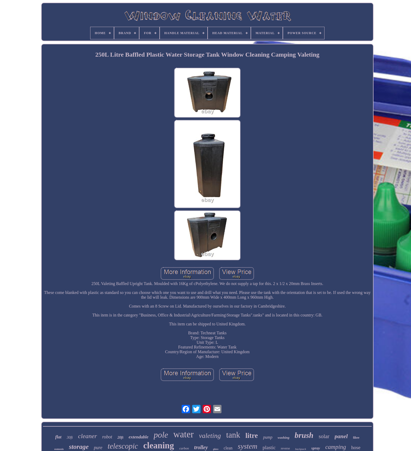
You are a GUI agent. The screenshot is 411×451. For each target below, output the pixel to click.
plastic (269, 447)
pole (161, 434)
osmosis (59, 448)
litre (251, 435)
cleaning (158, 445)
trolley (201, 447)
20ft (120, 437)
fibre (356, 437)
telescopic (122, 446)
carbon (184, 448)
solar (324, 436)
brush (304, 435)
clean (228, 448)
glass (216, 449)
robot (107, 436)
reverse (285, 448)
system (247, 446)
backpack (300, 448)
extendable (139, 436)
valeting (210, 435)
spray (315, 448)
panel (341, 436)
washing (283, 437)
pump (268, 437)
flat (58, 436)
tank (233, 434)
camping (335, 447)
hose (355, 447)
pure (98, 447)
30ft (70, 437)
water (183, 434)
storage (79, 446)
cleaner (87, 436)
